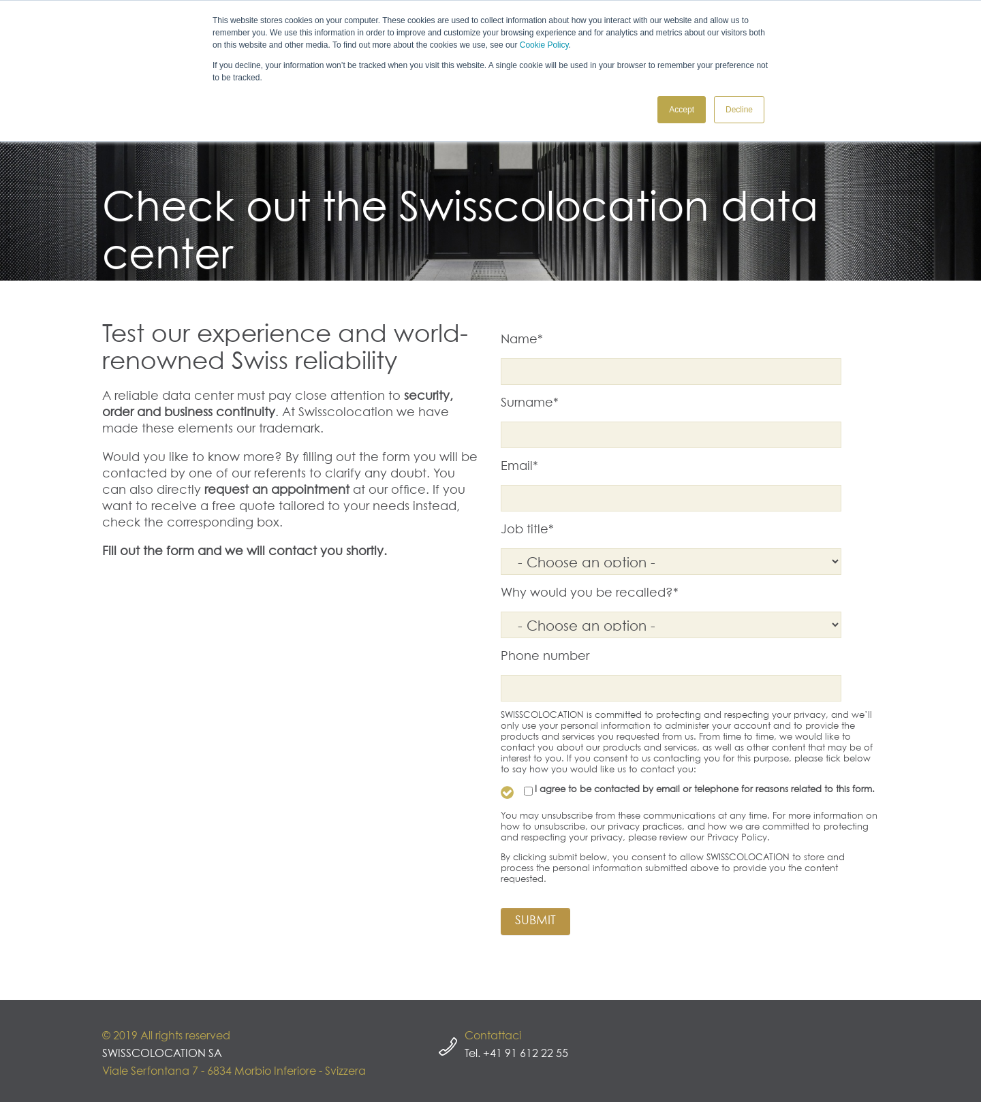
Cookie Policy (544, 45)
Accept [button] (681, 109)
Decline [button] (739, 109)
